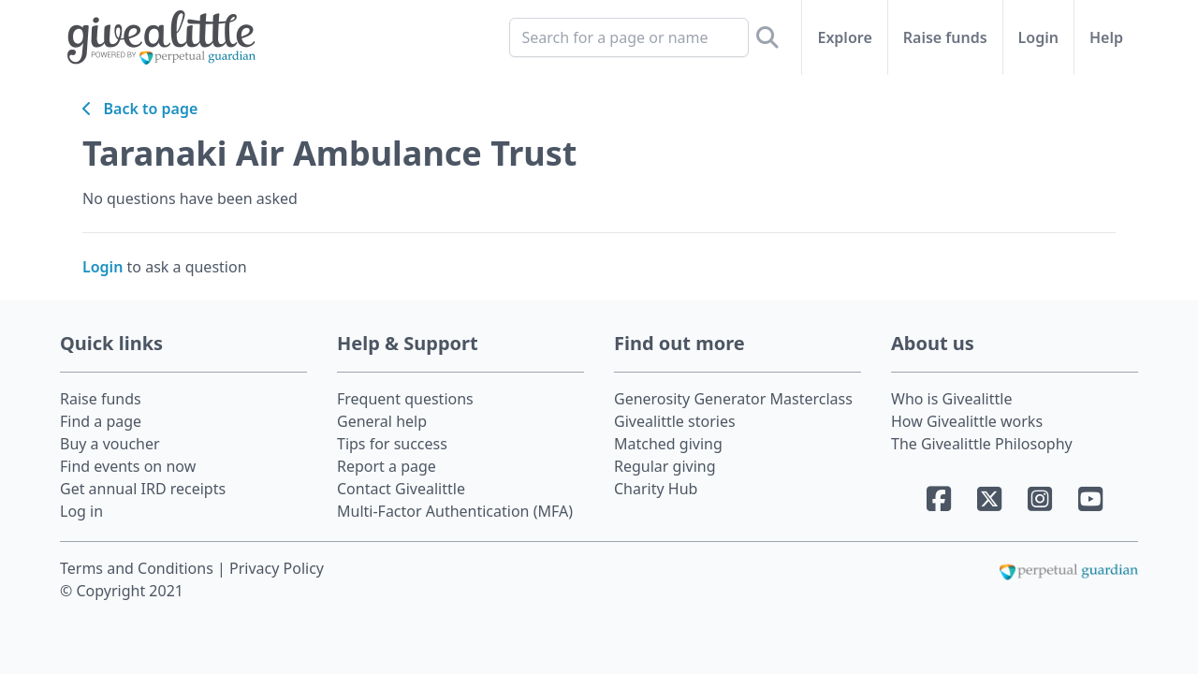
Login (1038, 37)
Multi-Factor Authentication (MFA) (455, 511)
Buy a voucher (110, 443)
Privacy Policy (276, 568)
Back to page (139, 108)
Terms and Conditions (138, 568)
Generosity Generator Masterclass (733, 398)
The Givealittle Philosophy (982, 443)
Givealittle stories (675, 421)
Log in (81, 511)
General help (382, 421)
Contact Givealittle (401, 488)
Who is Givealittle (951, 398)
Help (1106, 37)
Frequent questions (405, 398)
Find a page (100, 421)
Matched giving (668, 443)
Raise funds (945, 37)
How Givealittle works (967, 421)
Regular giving (665, 466)
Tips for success (392, 443)
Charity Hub (655, 488)
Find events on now (128, 466)
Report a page (386, 466)
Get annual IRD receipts (143, 488)
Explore (844, 37)
